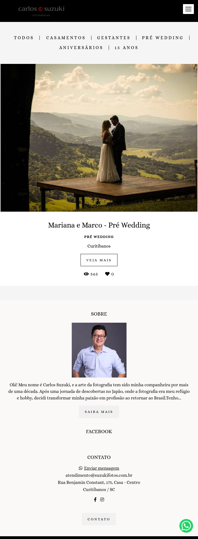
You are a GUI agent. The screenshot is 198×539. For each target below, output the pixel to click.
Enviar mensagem (101, 462)
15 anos (126, 48)
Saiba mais (99, 405)
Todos (24, 38)
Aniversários (81, 48)
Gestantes (114, 38)
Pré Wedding (163, 38)
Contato (99, 513)
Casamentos (66, 38)
